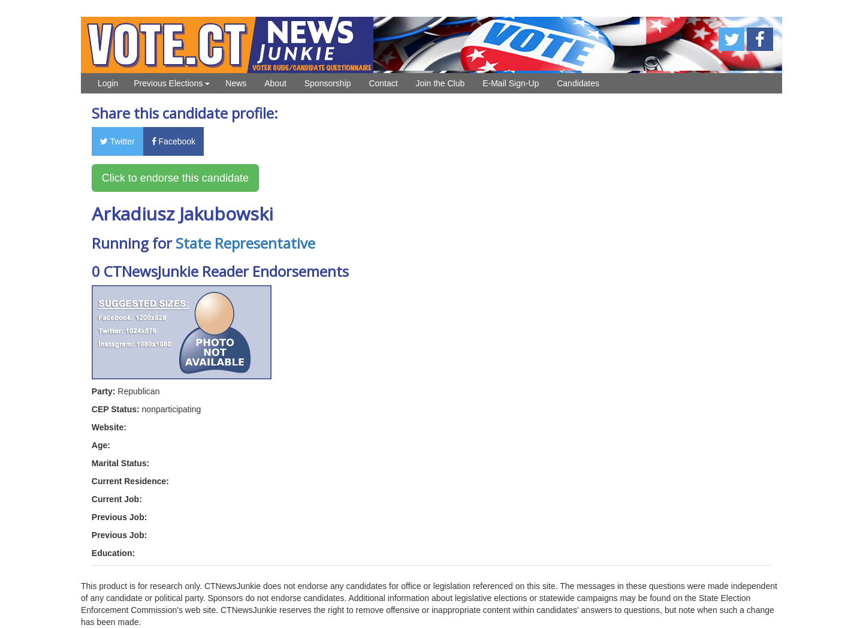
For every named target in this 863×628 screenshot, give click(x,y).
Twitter (117, 141)
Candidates (578, 83)
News (235, 83)
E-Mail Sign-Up (510, 83)
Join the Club (440, 83)
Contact (383, 83)
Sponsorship (327, 83)
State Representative (245, 243)
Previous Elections (172, 83)
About (275, 83)
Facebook (173, 141)
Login (108, 83)
